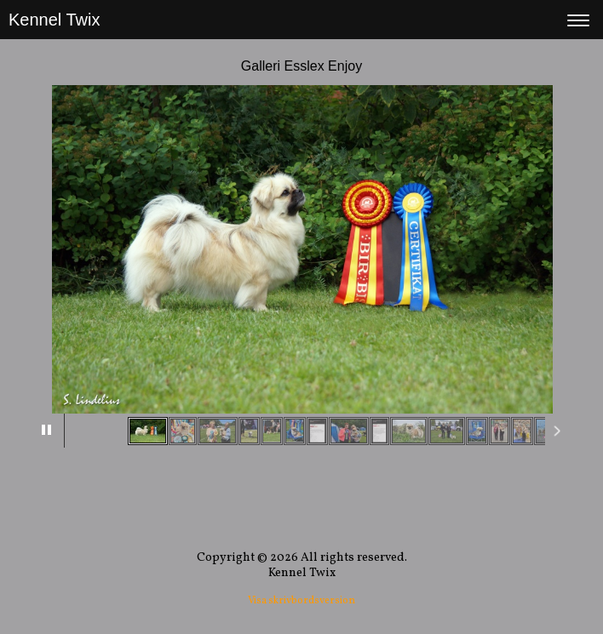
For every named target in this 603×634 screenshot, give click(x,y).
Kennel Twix (54, 19)
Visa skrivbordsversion (301, 601)
